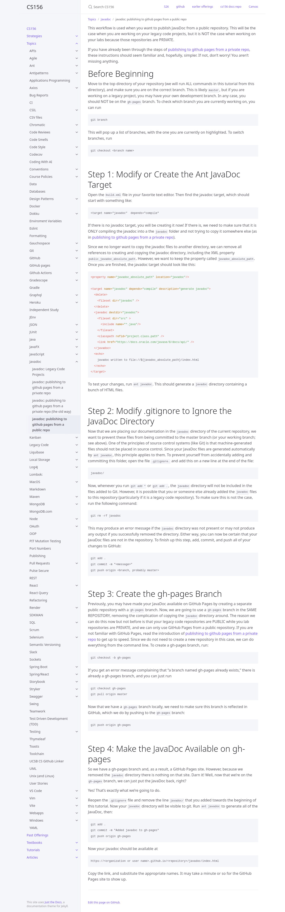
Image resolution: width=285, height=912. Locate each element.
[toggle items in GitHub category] (76, 258)
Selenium (37, 637)
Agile (33, 58)
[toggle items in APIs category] (76, 51)
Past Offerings (38, 835)
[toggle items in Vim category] (76, 798)
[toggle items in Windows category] (76, 820)
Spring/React (39, 674)
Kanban (35, 437)
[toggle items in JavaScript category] (76, 354)
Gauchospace (40, 243)
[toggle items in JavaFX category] (76, 347)
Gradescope (39, 280)
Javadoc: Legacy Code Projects (48, 372)
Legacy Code (39, 445)
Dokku (34, 213)
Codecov (36, 154)
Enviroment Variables (46, 221)
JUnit (33, 332)
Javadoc (35, 361)
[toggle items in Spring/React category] (76, 674)
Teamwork (37, 711)
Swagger (36, 696)
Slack (33, 652)
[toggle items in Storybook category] (76, 681)
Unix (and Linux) (42, 776)
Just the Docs (53, 902)
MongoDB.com (41, 511)
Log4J (34, 467)
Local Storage (40, 459)
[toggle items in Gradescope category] (76, 280)
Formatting (38, 236)
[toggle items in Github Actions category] (76, 273)
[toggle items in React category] (76, 585)
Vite (32, 805)
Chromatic (37, 125)
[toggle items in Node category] (76, 519)
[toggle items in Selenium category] (76, 637)
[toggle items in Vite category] (76, 805)
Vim (32, 798)
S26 (166, 7)
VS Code (36, 791)
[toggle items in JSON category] (76, 324)
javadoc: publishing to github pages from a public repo (49, 424)
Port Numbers (40, 548)
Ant (32, 65)
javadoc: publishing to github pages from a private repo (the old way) (51, 406)
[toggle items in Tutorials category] (76, 850)
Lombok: (36, 474)
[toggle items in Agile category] (76, 58)
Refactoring (38, 600)
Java (33, 339)
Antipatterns (39, 73)
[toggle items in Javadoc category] (76, 361)
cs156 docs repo (231, 7)
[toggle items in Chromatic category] (76, 125)
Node (34, 519)
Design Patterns (42, 199)
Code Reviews (40, 132)
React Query (39, 593)
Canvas (253, 7)
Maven (35, 496)
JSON (33, 324)
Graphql (36, 295)
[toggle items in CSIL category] (76, 110)
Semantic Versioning (45, 644)
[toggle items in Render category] (76, 607)
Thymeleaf (38, 739)
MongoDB (37, 504)
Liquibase (37, 452)
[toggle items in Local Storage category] (76, 459)
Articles (32, 857)
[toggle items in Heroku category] (76, 302)
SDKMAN (36, 615)
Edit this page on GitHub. (104, 902)
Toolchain (37, 754)
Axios (34, 88)
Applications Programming (50, 80)
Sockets (35, 659)
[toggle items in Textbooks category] (76, 842)
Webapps (37, 813)
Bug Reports (39, 95)
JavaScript (37, 354)
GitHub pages (40, 265)
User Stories (39, 783)
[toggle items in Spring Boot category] (76, 667)
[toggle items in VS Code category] (76, 791)
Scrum (34, 630)
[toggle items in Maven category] (76, 496)
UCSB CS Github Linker (47, 761)
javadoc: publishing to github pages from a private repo (49, 387)
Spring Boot (39, 667)
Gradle (35, 287)
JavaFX (34, 347)
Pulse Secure (39, 570)
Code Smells (39, 139)
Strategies (34, 36)
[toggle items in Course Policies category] (76, 176)
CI (31, 102)
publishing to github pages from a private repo (208, 49)
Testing (35, 731)
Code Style (38, 147)
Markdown (38, 489)
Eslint (34, 228)
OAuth (34, 526)
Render (35, 607)
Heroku (35, 302)
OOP (33, 533)
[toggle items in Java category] (76, 339)
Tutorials (33, 850)
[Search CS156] (120, 7)
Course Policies (41, 176)
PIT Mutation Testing (45, 541)
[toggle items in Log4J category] (76, 467)
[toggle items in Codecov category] (76, 154)
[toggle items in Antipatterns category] (76, 73)
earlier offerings (202, 7)
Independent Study (44, 310)
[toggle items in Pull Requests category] (76, 563)
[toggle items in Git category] (76, 250)
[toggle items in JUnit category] (76, 332)
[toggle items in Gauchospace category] (76, 243)
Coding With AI (41, 162)
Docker (35, 206)
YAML (34, 828)
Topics (31, 43)
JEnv (33, 317)
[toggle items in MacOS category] (76, 482)
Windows (36, 820)
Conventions (39, 169)
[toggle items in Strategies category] (76, 36)
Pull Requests (40, 563)
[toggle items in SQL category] (76, 622)
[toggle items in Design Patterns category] (76, 199)
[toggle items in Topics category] (76, 43)
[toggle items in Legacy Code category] (76, 445)
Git (32, 250)
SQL (33, 622)
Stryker (35, 689)
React (34, 585)
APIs (33, 51)
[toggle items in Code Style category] (76, 147)
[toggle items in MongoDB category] (76, 504)
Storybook (37, 681)
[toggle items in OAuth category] (76, 526)
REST (33, 578)
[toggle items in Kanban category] (76, 437)
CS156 (35, 7)
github (180, 7)
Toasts (34, 746)
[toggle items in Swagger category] (76, 696)
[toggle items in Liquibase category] (76, 452)
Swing (34, 704)
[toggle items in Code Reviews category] (76, 132)
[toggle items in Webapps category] (76, 813)
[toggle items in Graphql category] (76, 295)
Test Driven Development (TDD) (49, 721)
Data (33, 184)
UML (33, 768)
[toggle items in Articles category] (76, 857)
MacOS (35, 482)
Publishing (38, 556)
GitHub (35, 258)
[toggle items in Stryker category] (76, 689)
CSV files (36, 117)
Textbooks (34, 842)
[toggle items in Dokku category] (76, 213)
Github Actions (41, 273)
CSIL (33, 110)
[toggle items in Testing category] (76, 731)
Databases (38, 191)
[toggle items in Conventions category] (76, 169)
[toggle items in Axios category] (76, 88)
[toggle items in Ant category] (76, 65)
